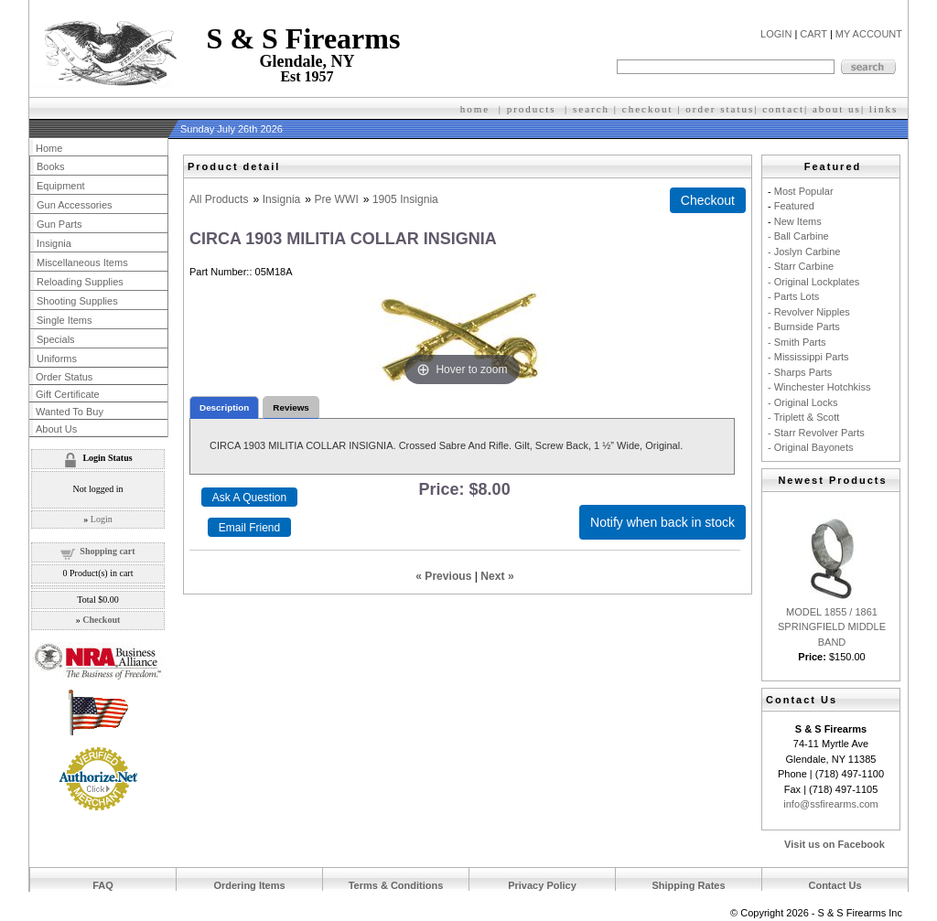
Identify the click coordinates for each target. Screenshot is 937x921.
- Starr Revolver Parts (816, 432)
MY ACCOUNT (868, 33)
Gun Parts (59, 224)
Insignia (282, 199)
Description (224, 407)
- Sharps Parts (800, 372)
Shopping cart (107, 551)
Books (51, 166)
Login (102, 519)
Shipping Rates (688, 885)
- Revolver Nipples (809, 311)
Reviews (291, 407)
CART (813, 33)
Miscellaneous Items (82, 262)
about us (837, 108)
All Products (219, 199)
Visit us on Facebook (834, 844)
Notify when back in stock (662, 522)
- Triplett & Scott (803, 417)
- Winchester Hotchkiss (819, 386)
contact (783, 108)
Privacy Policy (542, 885)
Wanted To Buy (69, 411)
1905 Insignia (405, 199)
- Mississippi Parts (808, 356)
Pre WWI (336, 199)
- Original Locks (802, 402)
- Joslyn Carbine (804, 251)
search (591, 108)
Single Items (64, 320)
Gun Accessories (75, 204)
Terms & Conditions (396, 885)
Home (49, 148)
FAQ (102, 885)
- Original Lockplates (813, 281)
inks (886, 108)
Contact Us (834, 885)
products (531, 108)
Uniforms (57, 358)
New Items (798, 221)
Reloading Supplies (80, 281)
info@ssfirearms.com (830, 803)
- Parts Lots (793, 296)
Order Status (64, 376)
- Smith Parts (797, 342)
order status (719, 108)
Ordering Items (249, 885)
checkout (647, 108)
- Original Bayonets (811, 447)
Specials (56, 339)
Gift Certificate (68, 394)
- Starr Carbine (801, 266)
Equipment (61, 185)
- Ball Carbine (798, 235)
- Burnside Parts (804, 326)
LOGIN (776, 33)
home (475, 108)
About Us (56, 428)
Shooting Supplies (77, 300)
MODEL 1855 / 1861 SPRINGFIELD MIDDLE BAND (832, 627)
